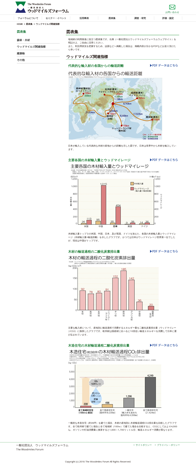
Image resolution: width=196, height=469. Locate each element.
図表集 (29, 24)
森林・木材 (23, 40)
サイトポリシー (144, 444)
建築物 (21, 53)
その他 (21, 60)
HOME (20, 24)
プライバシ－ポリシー (168, 444)
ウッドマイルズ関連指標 (31, 46)
